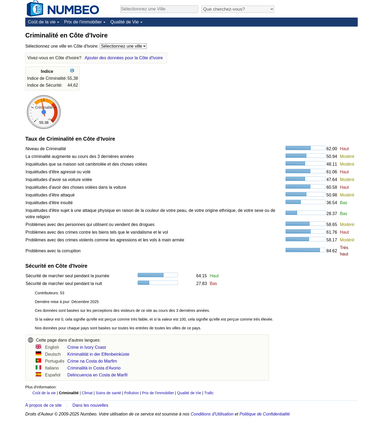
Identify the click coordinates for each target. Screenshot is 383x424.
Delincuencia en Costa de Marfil (97, 375)
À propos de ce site (43, 405)
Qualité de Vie (124, 21)
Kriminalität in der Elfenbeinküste (98, 354)
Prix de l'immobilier (83, 21)
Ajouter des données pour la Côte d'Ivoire (124, 58)
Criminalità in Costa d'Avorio (93, 368)
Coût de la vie (42, 21)
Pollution (131, 393)
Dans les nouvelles (90, 405)
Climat (87, 393)
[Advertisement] (318, 64)
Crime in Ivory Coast (86, 347)
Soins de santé (108, 393)
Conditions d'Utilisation (212, 414)
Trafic (209, 393)
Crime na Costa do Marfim (92, 361)
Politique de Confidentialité (264, 414)
